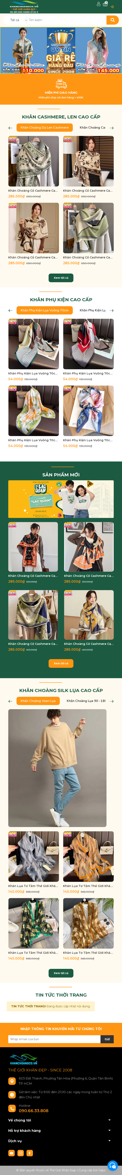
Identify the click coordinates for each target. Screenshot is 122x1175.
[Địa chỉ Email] (61, 1039)
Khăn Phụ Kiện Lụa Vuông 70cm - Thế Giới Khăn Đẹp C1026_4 (33, 440)
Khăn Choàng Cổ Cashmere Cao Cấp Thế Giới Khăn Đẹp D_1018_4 (88, 257)
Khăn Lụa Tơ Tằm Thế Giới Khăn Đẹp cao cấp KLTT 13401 (33, 886)
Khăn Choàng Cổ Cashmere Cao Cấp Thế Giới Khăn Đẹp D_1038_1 (88, 190)
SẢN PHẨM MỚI (61, 475)
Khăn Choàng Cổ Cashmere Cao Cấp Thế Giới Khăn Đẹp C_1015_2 (89, 644)
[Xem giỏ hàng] (105, 4)
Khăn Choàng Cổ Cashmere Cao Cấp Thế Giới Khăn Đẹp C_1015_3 (33, 644)
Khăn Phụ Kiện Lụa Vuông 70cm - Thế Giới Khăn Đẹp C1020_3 (88, 373)
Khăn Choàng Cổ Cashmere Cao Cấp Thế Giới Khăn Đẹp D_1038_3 (33, 190)
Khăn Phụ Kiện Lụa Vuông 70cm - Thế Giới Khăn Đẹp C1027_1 (88, 440)
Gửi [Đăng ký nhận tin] (107, 1039)
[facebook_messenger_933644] (113, 1166)
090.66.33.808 (33, 1110)
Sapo (102, 1170)
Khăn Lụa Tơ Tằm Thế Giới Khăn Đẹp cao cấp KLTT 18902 (88, 953)
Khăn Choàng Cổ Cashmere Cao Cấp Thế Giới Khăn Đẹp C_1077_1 (33, 576)
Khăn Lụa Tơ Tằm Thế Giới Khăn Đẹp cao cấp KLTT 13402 (88, 886)
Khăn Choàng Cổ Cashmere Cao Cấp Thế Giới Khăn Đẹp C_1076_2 (89, 576)
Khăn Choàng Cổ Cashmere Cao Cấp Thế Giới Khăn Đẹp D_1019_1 (33, 257)
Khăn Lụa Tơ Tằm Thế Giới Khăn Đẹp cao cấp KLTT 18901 (33, 953)
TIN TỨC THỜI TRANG (61, 995)
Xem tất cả (61, 277)
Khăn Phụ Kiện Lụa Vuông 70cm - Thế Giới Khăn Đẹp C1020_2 (33, 373)
